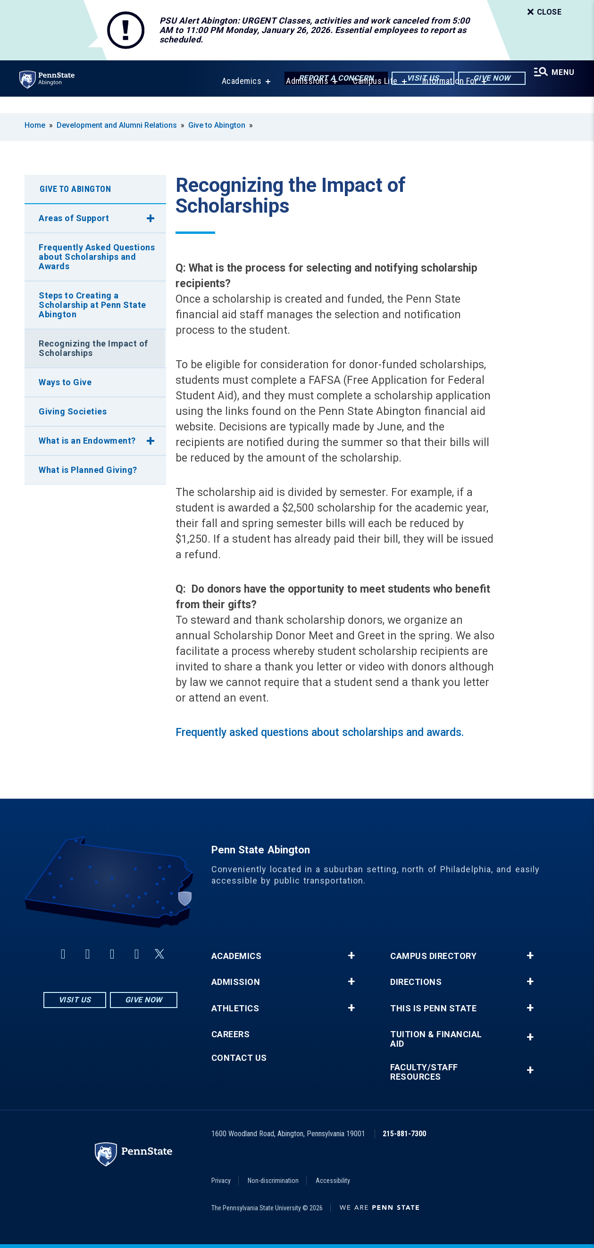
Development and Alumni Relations (117, 125)
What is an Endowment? (87, 441)
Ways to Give (65, 382)
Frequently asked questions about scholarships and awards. (321, 732)
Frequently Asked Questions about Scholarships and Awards (97, 256)
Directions (416, 982)
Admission (235, 982)
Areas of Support (74, 218)
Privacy (221, 1180)
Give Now (486, 78)
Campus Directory (433, 956)
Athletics (235, 1008)
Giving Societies (73, 411)
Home (35, 125)
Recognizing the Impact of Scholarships (93, 348)
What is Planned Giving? (88, 470)
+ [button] (351, 955)
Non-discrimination (273, 1180)
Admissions (304, 98)
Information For (447, 98)
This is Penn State (433, 1008)
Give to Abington (216, 125)
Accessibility (333, 1180)
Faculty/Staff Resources (424, 1072)
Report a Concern (330, 78)
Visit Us (417, 78)
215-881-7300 (404, 1133)
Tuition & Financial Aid (436, 1039)
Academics (238, 98)
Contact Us (239, 1058)
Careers (230, 1034)
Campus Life (372, 98)
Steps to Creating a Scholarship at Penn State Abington (92, 304)
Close (543, 12)
